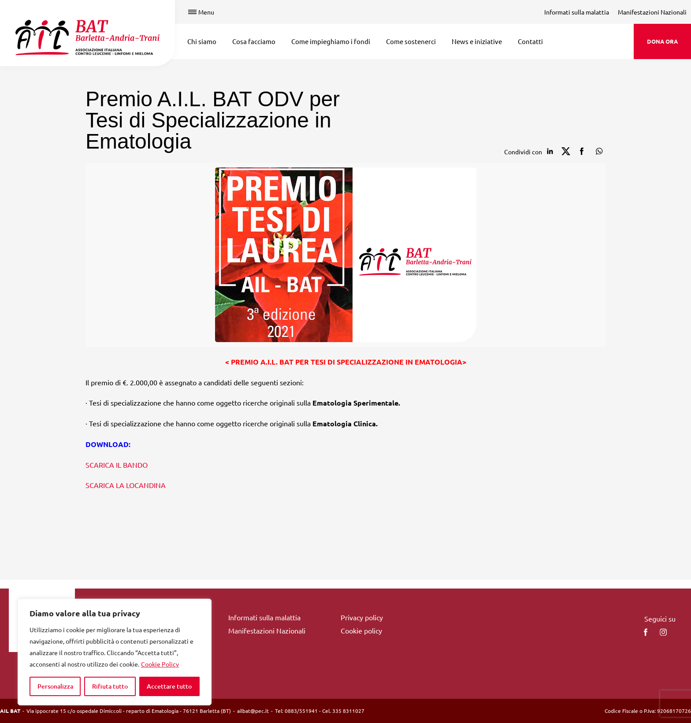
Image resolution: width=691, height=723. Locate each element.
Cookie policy (361, 630)
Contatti (530, 41)
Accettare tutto (169, 686)
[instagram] (663, 632)
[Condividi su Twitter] (566, 151)
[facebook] (645, 632)
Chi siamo (201, 41)
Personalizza (55, 686)
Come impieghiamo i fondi (330, 41)
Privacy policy (362, 617)
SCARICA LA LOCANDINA (125, 485)
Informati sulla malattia (576, 12)
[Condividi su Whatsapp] (597, 151)
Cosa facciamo (253, 41)
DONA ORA (662, 41)
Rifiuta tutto (110, 686)
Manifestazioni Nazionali (652, 12)
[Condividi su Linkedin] (550, 151)
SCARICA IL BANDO (116, 464)
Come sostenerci (411, 41)
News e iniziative (477, 41)
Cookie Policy (160, 664)
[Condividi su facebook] (581, 151)
